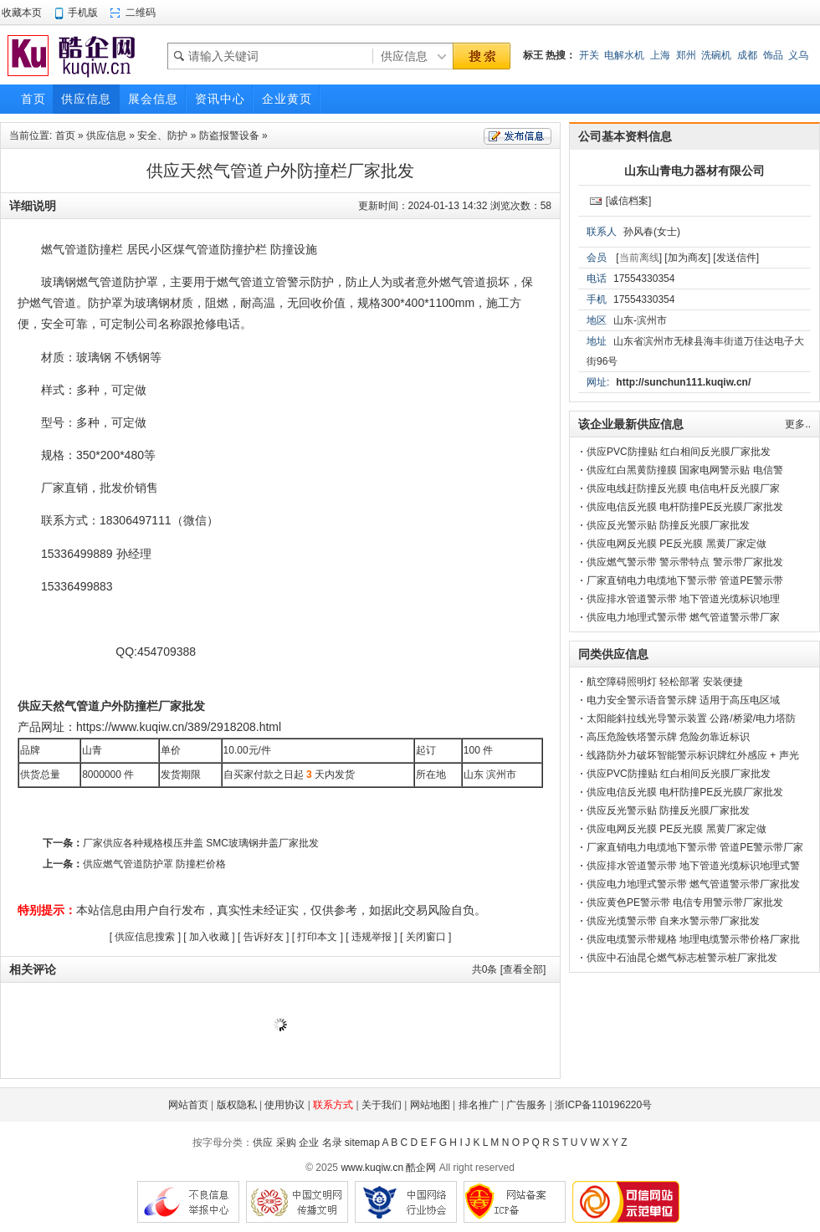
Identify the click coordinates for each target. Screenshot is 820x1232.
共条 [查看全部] (509, 969)
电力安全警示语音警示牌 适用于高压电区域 (683, 700)
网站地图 (430, 1105)
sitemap (362, 1142)
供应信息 (106, 135)
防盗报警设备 (229, 135)
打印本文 (317, 937)
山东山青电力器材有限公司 (694, 170)
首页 (65, 135)
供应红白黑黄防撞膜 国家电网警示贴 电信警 (685, 470)
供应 (263, 1142)
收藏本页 (22, 12)
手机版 (83, 12)
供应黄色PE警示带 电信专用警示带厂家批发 (685, 902)
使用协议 (284, 1105)
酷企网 (421, 1167)
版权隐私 (237, 1105)
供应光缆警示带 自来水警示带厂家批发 (673, 921)
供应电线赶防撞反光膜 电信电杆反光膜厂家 (683, 488)
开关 (589, 55)
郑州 (686, 55)
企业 (309, 1142)
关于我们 (381, 1105)
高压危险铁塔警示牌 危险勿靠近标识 (668, 737)
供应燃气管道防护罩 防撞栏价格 (154, 864)
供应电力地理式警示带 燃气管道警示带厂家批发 (693, 884)
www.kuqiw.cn (372, 1167)
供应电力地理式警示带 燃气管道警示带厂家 (683, 617)
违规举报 (371, 937)
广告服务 (526, 1105)
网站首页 (188, 1105)
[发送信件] (736, 257)
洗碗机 (716, 55)
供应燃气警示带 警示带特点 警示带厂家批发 (685, 562)
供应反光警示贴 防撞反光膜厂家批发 (668, 525)
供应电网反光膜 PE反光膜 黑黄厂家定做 (676, 544)
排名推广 (479, 1105)
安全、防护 (162, 135)
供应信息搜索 (145, 937)
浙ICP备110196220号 (603, 1105)
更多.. (798, 424)
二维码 (141, 12)
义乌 (798, 55)
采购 (286, 1142)
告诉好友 (263, 937)
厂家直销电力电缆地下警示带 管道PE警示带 (685, 580)
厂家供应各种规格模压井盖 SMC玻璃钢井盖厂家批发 (201, 843)
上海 (660, 55)
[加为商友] (687, 257)
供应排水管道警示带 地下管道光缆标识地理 (683, 599)
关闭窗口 (426, 937)
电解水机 (624, 55)
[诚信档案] (629, 201)
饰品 (773, 55)
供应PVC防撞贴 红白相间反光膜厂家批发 (679, 452)
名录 (332, 1142)
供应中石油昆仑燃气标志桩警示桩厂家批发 (682, 958)
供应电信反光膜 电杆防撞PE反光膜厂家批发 (685, 507)
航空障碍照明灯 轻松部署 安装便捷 (665, 682)
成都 (747, 55)
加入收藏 (209, 937)
